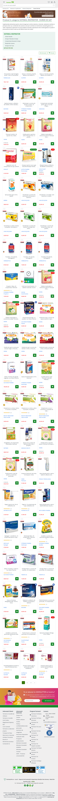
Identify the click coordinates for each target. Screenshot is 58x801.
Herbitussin (6, 642)
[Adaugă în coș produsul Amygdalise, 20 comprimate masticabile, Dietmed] (17, 452)
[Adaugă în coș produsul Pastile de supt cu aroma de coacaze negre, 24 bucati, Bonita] (17, 355)
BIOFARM (6, 109)
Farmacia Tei (5, 8)
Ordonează (43, 53)
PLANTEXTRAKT (25, 640)
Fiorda (22, 642)
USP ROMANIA (7, 640)
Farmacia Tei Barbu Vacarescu (36, 715)
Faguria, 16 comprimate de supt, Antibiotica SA (29, 505)
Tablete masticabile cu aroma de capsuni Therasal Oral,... (47, 287)
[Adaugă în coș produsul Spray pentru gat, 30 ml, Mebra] (17, 204)
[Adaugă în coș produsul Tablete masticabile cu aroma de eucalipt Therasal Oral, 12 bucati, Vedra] (17, 325)
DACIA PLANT (42, 169)
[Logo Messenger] (28, 785)
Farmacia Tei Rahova (34, 736)
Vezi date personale (42, 696)
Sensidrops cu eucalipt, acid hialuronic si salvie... (46, 195)
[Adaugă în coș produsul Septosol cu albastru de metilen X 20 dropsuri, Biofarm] (34, 611)
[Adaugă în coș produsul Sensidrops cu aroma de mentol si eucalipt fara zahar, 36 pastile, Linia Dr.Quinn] (34, 235)
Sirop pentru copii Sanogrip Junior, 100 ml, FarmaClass (11, 74)
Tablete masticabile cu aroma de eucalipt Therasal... (11, 318)
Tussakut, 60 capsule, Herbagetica (46, 257)
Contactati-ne (6, 743)
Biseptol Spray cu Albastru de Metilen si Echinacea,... (47, 165)
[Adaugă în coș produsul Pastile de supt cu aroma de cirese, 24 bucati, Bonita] (52, 355)
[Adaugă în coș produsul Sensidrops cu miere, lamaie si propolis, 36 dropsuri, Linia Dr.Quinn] (17, 235)
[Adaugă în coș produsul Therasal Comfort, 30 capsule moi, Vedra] (17, 143)
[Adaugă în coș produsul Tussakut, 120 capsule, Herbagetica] (17, 264)
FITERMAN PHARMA (26, 109)
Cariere (18, 717)
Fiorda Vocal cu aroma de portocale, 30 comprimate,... (29, 633)
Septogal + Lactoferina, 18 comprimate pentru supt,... (11, 536)
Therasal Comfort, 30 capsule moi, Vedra (11, 135)
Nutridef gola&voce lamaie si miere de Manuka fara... (11, 666)
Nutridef (6, 674)
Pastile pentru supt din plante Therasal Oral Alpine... (46, 443)
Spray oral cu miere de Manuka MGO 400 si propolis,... (29, 444)
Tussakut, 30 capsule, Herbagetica (29, 257)
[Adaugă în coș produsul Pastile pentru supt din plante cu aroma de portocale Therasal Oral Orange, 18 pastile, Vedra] (17, 483)
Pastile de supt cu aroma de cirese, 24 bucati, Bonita (46, 348)
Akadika (41, 545)
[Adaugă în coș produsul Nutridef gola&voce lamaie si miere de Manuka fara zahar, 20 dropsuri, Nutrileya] (17, 677)
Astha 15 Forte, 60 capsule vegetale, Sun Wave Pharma (11, 377)
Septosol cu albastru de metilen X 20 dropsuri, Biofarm (29, 601)
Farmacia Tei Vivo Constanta (35, 732)
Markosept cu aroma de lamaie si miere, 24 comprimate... (29, 105)
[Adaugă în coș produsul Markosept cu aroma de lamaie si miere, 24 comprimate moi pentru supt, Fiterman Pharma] (34, 113)
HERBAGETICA (7, 261)
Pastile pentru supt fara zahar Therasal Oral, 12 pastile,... (29, 136)
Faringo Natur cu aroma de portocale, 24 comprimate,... (46, 569)
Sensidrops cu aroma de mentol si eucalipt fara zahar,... (29, 227)
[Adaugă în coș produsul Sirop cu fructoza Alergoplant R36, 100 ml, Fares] (17, 611)
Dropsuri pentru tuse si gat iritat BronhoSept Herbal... (29, 165)
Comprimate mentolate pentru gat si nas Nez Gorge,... (47, 105)
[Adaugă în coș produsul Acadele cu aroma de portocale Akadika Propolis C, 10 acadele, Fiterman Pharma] (52, 547)
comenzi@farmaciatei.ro (50, 722)
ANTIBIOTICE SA (7, 510)
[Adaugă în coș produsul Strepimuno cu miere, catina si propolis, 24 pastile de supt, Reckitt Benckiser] (34, 421)
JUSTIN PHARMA (25, 169)
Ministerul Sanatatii (21, 743)
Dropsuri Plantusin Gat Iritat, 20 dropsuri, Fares (29, 474)
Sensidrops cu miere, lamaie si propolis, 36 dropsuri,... (11, 226)
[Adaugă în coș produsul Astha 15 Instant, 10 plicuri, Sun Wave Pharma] (17, 578)
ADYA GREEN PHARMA (44, 510)
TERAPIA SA (24, 574)
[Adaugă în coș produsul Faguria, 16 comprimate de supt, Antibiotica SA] (34, 514)
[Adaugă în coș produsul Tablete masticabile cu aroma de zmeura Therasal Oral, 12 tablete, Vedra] (52, 143)
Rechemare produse (8, 741)
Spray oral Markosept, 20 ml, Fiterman (29, 377)
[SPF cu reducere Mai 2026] (29, 14)
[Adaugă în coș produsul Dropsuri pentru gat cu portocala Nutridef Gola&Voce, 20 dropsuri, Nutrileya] (34, 677)
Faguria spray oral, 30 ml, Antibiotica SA (11, 505)
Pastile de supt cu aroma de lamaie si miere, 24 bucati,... (29, 348)
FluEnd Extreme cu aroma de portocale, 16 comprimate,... (46, 600)
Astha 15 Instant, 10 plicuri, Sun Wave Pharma (11, 569)
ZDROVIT (6, 169)
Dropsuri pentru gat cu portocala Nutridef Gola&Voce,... (29, 667)
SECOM (23, 292)
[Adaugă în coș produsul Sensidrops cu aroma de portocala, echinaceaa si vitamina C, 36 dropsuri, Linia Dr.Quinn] (34, 204)
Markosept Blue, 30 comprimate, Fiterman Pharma (29, 537)
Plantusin (23, 480)
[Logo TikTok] (32, 785)
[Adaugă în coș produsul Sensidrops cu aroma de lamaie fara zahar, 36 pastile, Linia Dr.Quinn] (52, 235)
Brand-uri (5, 739)
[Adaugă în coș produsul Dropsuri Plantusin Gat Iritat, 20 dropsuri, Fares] (34, 483)
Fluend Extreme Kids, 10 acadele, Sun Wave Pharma (29, 318)
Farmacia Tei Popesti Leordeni (35, 745)
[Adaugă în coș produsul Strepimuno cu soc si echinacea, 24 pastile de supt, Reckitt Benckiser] (52, 421)
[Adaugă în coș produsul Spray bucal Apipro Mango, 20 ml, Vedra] (52, 644)
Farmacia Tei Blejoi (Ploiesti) (35, 762)
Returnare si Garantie (8, 735)
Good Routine (24, 294)
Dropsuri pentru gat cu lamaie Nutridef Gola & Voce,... (47, 667)
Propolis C (6, 294)
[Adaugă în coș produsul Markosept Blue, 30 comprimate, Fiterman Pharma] (34, 547)
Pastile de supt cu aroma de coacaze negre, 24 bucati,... (11, 348)
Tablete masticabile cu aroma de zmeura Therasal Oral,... (47, 136)
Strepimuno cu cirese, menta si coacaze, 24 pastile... (11, 408)
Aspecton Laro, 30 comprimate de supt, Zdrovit (11, 165)
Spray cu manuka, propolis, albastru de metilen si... (29, 74)
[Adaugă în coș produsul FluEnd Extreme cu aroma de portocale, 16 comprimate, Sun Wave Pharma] (52, 611)
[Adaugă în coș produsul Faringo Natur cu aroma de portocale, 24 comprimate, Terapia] (52, 578)
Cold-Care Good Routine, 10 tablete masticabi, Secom (29, 286)
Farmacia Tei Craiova (34, 757)
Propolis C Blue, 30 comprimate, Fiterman (11, 286)
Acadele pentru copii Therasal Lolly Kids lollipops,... (46, 378)
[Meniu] (4, 2)
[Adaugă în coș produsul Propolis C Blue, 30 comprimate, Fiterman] (17, 296)
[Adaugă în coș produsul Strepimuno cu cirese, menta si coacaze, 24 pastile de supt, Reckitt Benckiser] (17, 421)
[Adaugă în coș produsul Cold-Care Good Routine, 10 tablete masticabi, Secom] (34, 296)
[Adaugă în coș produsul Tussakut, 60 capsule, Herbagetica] (52, 264)
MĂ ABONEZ (48, 701)
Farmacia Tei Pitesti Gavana (36, 749)
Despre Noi (19, 715)
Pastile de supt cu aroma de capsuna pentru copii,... (46, 318)
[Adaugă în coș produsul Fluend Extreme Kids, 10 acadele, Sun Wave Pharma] (34, 325)
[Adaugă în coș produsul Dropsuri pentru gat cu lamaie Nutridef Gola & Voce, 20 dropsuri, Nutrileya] (52, 677)
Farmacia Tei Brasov (34, 753)
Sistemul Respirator (26, 8)
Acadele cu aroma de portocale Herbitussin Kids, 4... (11, 634)
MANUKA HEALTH (25, 448)
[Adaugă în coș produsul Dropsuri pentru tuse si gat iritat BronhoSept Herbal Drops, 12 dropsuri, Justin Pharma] (34, 173)
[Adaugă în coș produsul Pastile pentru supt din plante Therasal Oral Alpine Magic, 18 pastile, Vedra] (52, 452)
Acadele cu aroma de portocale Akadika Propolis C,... (47, 537)
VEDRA (5, 139)
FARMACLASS (7, 78)
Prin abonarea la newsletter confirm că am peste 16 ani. (40, 695)
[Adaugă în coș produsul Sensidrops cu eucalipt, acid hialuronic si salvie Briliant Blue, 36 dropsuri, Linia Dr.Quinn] (52, 204)
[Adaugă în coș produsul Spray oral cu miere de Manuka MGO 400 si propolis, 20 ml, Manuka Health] (34, 452)
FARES (22, 479)
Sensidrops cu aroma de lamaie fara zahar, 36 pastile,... (46, 227)
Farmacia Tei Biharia (34, 740)
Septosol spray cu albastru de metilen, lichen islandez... (11, 104)
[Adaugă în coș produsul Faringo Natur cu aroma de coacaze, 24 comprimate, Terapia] (34, 578)
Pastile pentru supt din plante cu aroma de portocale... (11, 475)
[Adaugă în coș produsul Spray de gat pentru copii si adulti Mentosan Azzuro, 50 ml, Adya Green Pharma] (52, 514)
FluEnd (23, 323)
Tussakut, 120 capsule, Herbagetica (11, 257)
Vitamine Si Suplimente (15, 8)
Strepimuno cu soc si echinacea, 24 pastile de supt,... (46, 409)
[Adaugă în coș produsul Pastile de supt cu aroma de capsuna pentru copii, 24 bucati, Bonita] (52, 325)
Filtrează (51, 53)
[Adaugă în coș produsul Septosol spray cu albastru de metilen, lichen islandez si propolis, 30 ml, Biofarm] (17, 113)
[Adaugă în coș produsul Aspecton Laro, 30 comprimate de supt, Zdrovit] (17, 173)
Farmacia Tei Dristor (34, 723)
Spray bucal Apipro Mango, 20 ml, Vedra (47, 633)
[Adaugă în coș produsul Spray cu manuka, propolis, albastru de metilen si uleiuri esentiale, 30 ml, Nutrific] (52, 82)
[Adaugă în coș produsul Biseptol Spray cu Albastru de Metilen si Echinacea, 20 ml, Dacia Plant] (52, 173)
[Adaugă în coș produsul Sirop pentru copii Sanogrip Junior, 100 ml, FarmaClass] (17, 82)
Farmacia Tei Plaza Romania (35, 719)
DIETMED (6, 448)
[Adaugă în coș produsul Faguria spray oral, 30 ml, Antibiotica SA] (17, 514)
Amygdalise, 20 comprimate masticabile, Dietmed (11, 443)
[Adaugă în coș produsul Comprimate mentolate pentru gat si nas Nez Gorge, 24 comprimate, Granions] (52, 113)
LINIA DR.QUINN (25, 200)
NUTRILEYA (6, 673)
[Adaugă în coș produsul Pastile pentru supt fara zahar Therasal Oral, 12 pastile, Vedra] (34, 143)
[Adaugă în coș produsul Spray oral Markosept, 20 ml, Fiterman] (34, 386)
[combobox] (29, 5)
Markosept (24, 110)
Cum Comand (6, 726)
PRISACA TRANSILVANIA (45, 479)
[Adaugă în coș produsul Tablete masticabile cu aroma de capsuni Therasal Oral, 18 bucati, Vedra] (52, 296)
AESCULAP (6, 543)
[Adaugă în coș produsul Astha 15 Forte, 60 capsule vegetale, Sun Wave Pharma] (17, 386)
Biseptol (41, 170)
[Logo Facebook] (25, 785)
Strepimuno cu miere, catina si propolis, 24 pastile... (29, 408)
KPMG (33, 781)
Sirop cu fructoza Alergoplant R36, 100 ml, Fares (11, 601)
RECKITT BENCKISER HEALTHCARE (8, 416)
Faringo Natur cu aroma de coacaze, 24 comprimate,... (29, 569)
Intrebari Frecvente (8, 737)
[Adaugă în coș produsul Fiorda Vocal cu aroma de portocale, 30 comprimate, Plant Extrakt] (34, 644)
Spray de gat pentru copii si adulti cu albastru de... (47, 474)
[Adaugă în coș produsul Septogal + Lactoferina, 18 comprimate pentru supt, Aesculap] (17, 547)
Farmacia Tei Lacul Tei (35, 728)
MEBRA (5, 200)
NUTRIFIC (23, 78)
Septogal (6, 545)
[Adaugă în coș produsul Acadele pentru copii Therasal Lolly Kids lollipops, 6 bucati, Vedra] (52, 386)
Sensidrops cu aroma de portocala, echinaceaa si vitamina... (29, 196)
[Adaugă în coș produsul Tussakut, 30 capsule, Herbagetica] (34, 264)
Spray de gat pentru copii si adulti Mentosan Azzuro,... (47, 505)
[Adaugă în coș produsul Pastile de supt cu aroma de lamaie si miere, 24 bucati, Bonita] (34, 355)
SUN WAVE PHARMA (26, 322)
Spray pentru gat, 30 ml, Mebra (11, 195)
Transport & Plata (7, 733)
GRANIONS (41, 109)
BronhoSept (24, 171)
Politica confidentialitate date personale (22, 726)
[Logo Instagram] (30, 785)
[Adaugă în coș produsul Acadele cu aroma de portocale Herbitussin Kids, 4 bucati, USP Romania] (17, 644)
